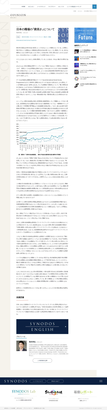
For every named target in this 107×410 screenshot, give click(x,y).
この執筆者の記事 (42, 360)
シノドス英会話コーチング (74, 6)
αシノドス (61, 6)
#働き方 (45, 37)
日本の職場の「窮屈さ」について (91, 11)
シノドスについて (38, 381)
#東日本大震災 (25, 37)
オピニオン (31, 6)
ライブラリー (52, 6)
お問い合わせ (19, 408)
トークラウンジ (41, 6)
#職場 (49, 37)
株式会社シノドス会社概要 (9, 408)
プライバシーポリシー (27, 408)
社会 (18, 37)
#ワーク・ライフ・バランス (36, 37)
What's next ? (55, 381)
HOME (23, 6)
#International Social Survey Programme (26, 40)
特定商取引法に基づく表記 (39, 408)
